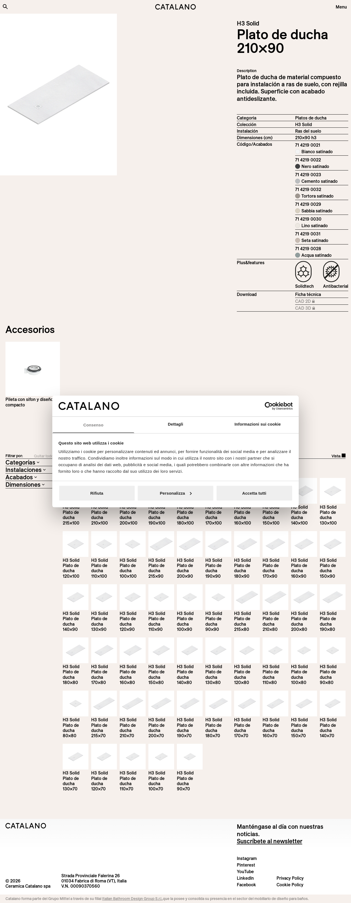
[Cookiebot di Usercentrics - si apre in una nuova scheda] (269, 406)
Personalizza (176, 493)
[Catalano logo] (176, 7)
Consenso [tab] (93, 425)
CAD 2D (313, 301)
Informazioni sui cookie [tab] (258, 424)
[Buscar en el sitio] (5, 6)
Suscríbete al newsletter (269, 841)
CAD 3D (313, 308)
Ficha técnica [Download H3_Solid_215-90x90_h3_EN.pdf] (308, 294)
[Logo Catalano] (25, 825)
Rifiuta (96, 493)
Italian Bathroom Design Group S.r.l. (132, 898)
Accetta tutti (254, 493)
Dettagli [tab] (175, 424)
